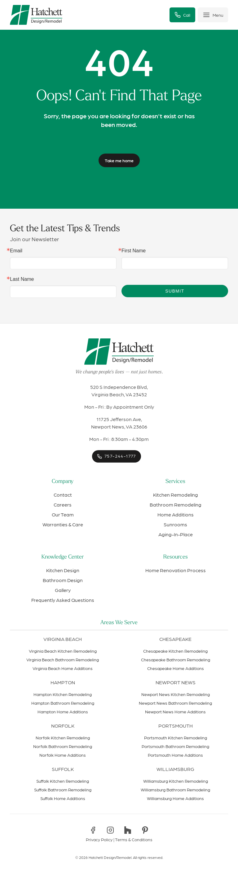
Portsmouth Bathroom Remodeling (175, 746)
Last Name (22, 279)
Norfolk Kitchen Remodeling (63, 737)
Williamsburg (175, 769)
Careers (63, 504)
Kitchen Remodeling (175, 495)
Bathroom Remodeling (175, 504)
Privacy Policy (99, 839)
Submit (174, 291)
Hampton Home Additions (62, 711)
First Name (133, 250)
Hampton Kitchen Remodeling (62, 694)
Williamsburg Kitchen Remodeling (175, 780)
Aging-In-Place (175, 534)
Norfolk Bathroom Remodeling (62, 746)
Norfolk (62, 726)
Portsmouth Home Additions (175, 754)
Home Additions (175, 514)
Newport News (176, 682)
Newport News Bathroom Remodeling (175, 702)
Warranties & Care (62, 524)
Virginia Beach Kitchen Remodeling (63, 650)
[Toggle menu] (213, 14)
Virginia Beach (62, 639)
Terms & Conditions (133, 839)
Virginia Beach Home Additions (63, 668)
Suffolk (63, 769)
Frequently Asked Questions (62, 600)
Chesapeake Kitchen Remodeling (175, 650)
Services (175, 482)
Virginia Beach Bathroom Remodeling (62, 659)
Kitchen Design (62, 570)
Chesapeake (175, 639)
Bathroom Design (63, 580)
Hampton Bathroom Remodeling (62, 702)
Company (62, 482)
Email (16, 250)
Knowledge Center (63, 557)
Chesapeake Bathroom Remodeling (175, 659)
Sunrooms (175, 524)
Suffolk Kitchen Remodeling (62, 780)
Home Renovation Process (175, 570)
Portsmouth (175, 726)
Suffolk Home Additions (62, 798)
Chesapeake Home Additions (175, 668)
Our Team (63, 514)
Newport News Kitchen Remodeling (175, 694)
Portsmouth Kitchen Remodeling (175, 737)
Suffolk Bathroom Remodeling (62, 789)
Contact (63, 495)
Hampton (63, 682)
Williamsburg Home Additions (175, 798)
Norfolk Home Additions (62, 754)
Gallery (63, 590)
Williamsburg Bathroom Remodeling (175, 789)
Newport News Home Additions (175, 711)
